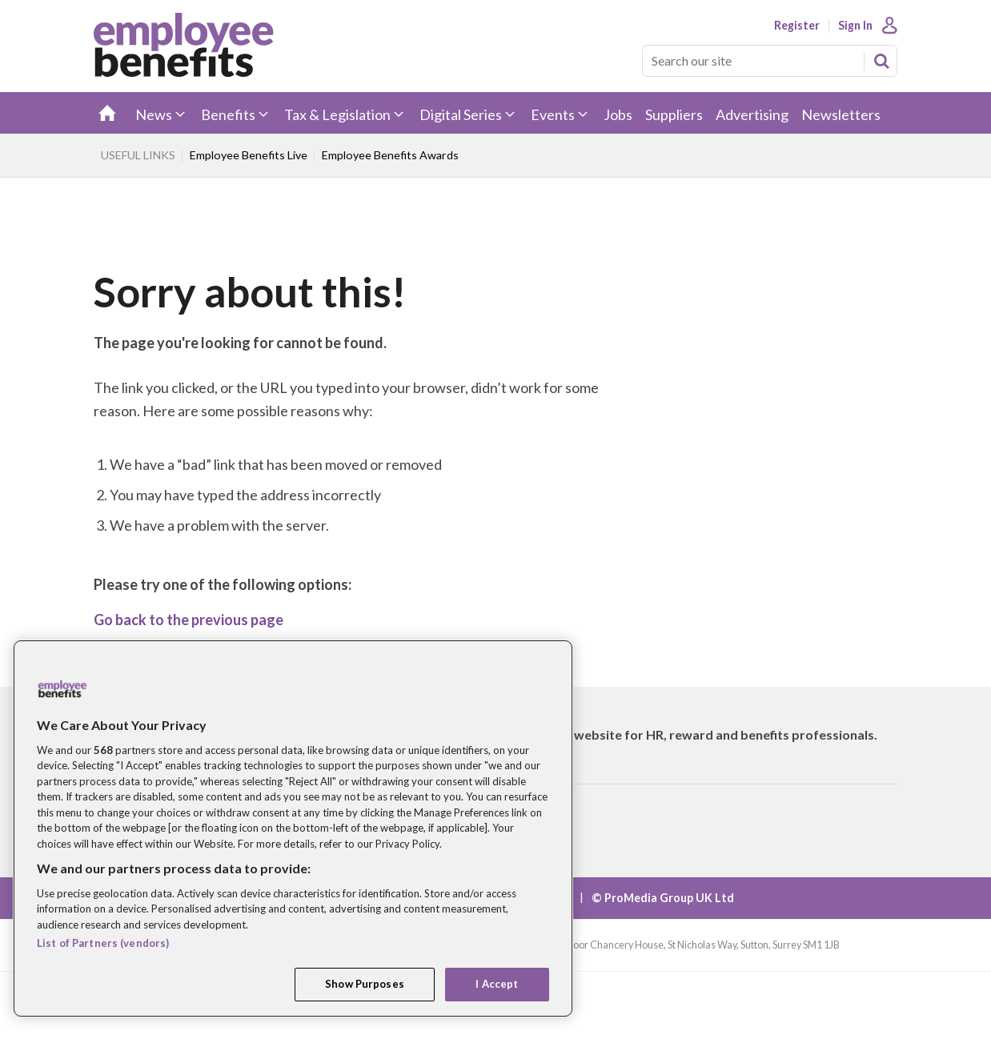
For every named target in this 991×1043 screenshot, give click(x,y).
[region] (293, 828)
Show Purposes (364, 983)
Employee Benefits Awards (390, 155)
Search (881, 61)
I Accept (496, 983)
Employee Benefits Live (248, 155)
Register (797, 25)
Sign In (855, 25)
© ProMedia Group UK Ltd (663, 898)
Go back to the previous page (188, 619)
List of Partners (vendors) (103, 943)
